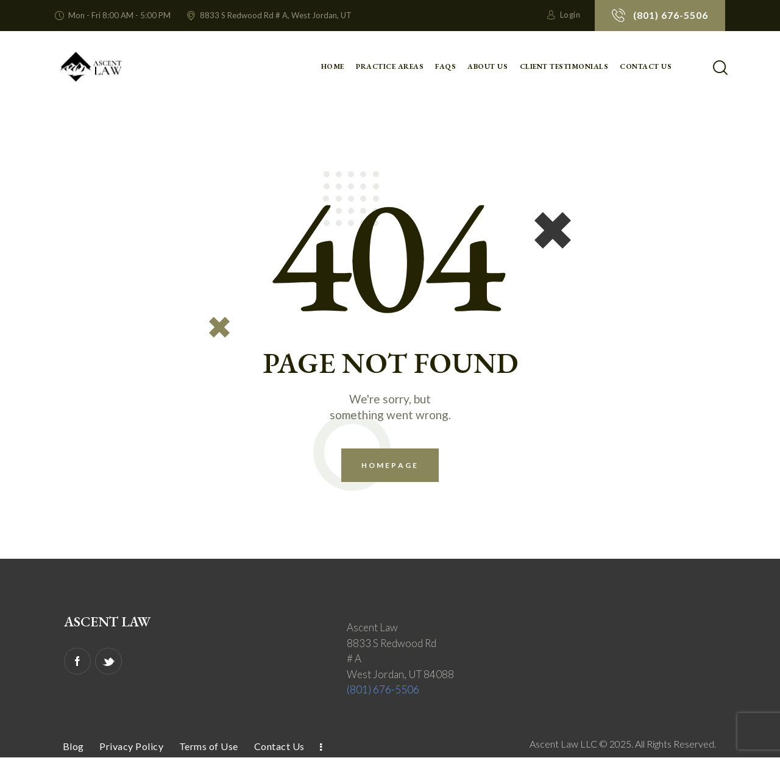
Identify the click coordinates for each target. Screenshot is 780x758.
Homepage (390, 465)
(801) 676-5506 (383, 689)
